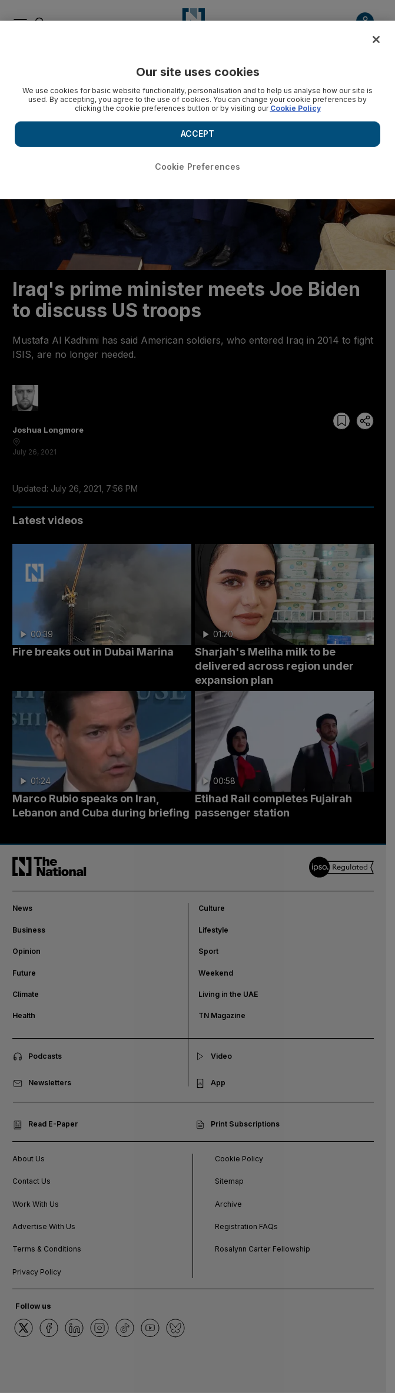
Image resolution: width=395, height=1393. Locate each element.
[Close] (376, 39)
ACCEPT (198, 134)
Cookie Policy (295, 108)
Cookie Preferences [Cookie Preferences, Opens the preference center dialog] (198, 167)
